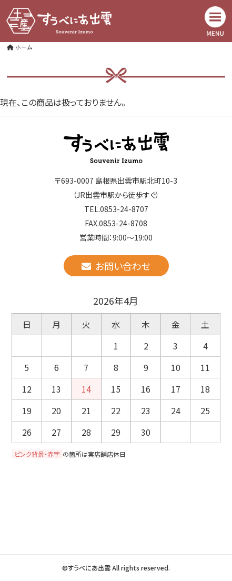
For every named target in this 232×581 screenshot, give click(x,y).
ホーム (19, 47)
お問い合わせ (116, 266)
